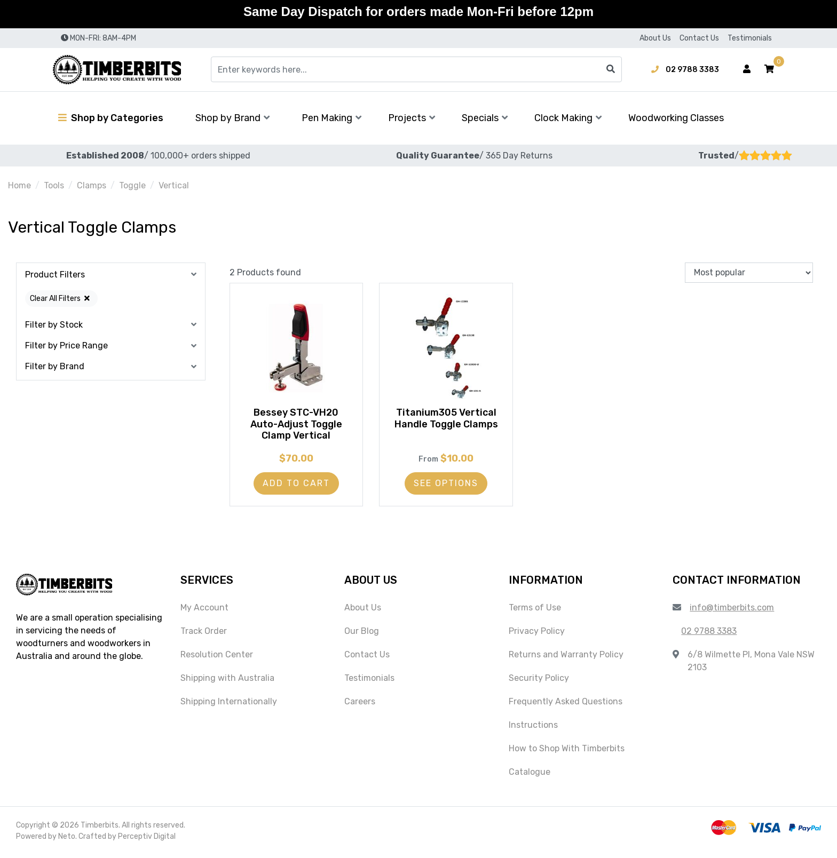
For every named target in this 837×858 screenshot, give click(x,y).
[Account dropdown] (746, 69)
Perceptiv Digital (147, 839)
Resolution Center (216, 658)
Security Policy (539, 681)
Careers (359, 705)
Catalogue (529, 775)
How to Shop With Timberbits (567, 751)
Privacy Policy (537, 634)
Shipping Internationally (228, 705)
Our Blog (361, 634)
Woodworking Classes (676, 118)
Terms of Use (535, 611)
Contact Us (699, 38)
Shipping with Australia (227, 681)
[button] (769, 69)
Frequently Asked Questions (565, 705)
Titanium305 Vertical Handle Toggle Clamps (446, 420)
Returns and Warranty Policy (566, 658)
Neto (66, 839)
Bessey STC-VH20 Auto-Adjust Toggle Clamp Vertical (296, 426)
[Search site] (610, 69)
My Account (204, 611)
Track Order (203, 634)
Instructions (533, 728)
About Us (655, 38)
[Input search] (416, 69)
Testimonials (750, 38)
